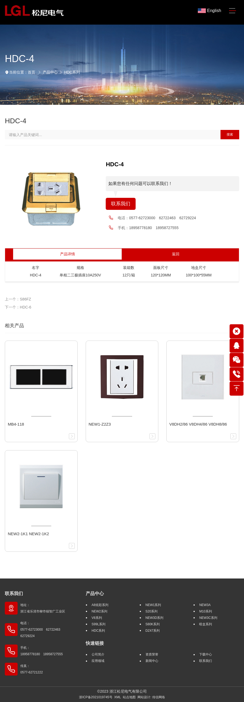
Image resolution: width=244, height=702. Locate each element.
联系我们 (120, 203)
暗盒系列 (205, 624)
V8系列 (97, 618)
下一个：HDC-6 (18, 307)
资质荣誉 (151, 654)
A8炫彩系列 (100, 605)
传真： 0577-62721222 (31, 669)
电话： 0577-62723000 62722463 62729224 (41, 629)
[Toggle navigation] (232, 10)
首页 (31, 72)
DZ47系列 (152, 630)
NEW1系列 (153, 605)
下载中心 (205, 654)
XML (117, 697)
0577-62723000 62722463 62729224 (162, 218)
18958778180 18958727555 (153, 228)
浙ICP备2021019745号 (95, 697)
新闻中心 (151, 661)
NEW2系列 (99, 611)
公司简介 (98, 654)
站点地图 (129, 697)
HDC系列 (72, 72)
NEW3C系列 (208, 618)
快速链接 (95, 643)
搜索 (230, 134)
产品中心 (50, 72)
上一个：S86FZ (18, 299)
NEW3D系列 (154, 618)
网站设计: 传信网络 (151, 697)
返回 (175, 254)
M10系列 (205, 611)
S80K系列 (152, 624)
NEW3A (205, 605)
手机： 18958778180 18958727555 (41, 651)
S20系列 (151, 611)
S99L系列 (98, 624)
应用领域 (98, 661)
